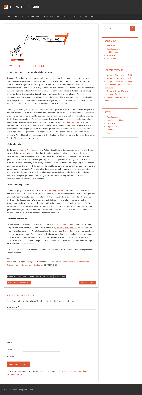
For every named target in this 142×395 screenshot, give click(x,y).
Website (10, 356)
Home (8, 16)
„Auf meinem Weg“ (22, 150)
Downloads (111, 123)
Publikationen (33, 16)
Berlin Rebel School (14, 277)
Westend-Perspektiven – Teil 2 (119, 75)
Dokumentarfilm (35, 277)
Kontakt (110, 129)
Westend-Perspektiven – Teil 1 (119, 78)
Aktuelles (19, 16)
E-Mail (10, 349)
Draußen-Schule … (86, 282)
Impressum (112, 126)
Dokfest (25, 277)
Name (10, 342)
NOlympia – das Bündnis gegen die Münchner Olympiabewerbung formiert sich (119, 84)
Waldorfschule (59, 277)
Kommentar (13, 307)
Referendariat (48, 277)
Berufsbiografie (87, 16)
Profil (73, 16)
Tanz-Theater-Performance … (19, 282)
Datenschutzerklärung (116, 120)
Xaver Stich (62, 16)
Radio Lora (48, 16)
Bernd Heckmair (25, 7)
